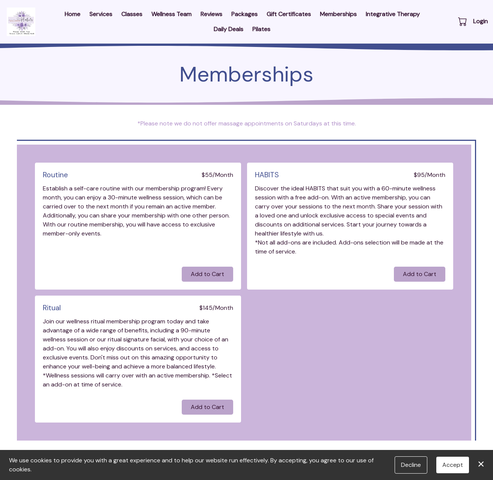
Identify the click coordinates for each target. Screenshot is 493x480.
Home (72, 14)
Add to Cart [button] (207, 274)
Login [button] (480, 21)
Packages (244, 14)
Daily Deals (228, 29)
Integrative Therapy (393, 14)
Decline (411, 465)
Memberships (338, 14)
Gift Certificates (289, 14)
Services (100, 14)
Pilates (261, 29)
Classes (131, 14)
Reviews (211, 14)
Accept (452, 465)
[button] (463, 21)
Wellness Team (171, 14)
